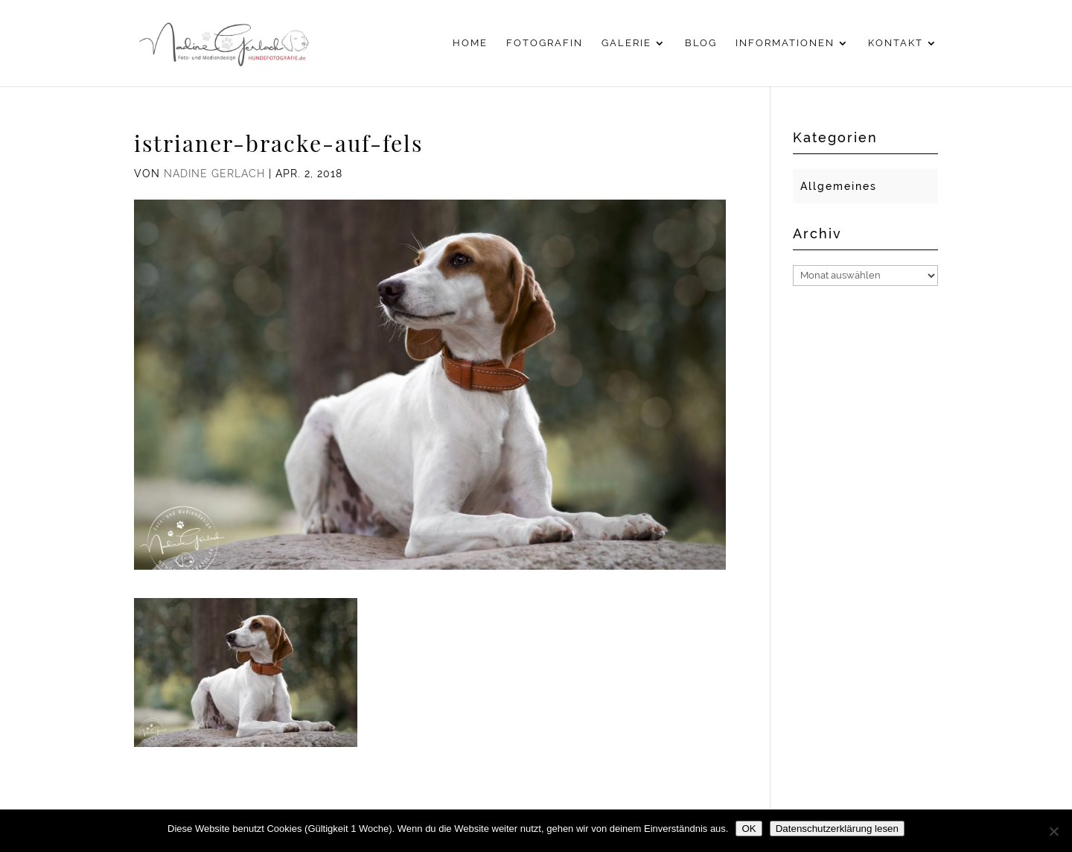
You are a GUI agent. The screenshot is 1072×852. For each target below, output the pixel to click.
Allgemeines (838, 186)
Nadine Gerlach (214, 173)
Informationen (785, 43)
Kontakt (895, 43)
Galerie (626, 43)
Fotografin (544, 43)
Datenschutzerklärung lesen (837, 828)
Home (470, 43)
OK (748, 828)
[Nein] (1053, 831)
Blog (701, 43)
